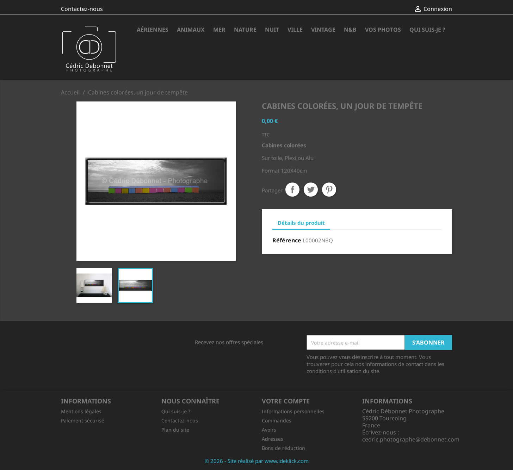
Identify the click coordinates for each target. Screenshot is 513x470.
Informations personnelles (293, 411)
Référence (286, 240)
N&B (350, 29)
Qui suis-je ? (427, 29)
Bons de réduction (283, 448)
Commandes (276, 420)
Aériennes (152, 29)
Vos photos (383, 29)
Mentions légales (81, 411)
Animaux (191, 29)
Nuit (272, 29)
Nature (245, 29)
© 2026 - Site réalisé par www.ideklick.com (257, 460)
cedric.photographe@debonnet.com (410, 439)
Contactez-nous (82, 9)
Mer (219, 29)
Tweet (311, 190)
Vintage (323, 29)
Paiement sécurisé (82, 420)
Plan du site (175, 429)
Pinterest (329, 190)
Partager (292, 190)
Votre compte (286, 401)
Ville (295, 29)
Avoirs (269, 429)
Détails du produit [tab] (301, 222)
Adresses (272, 438)
